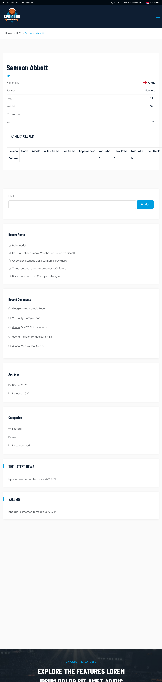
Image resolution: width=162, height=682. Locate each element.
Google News (20, 308)
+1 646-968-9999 (132, 2)
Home (8, 33)
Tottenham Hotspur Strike (36, 336)
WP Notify (17, 318)
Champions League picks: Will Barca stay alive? (39, 260)
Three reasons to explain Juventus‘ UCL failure (39, 268)
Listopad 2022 (20, 393)
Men (14, 437)
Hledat (12, 196)
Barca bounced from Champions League (36, 276)
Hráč (18, 33)
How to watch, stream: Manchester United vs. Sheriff (43, 253)
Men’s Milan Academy (34, 346)
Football (17, 428)
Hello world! (19, 245)
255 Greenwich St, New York (20, 2)
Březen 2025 (19, 385)
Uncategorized (21, 445)
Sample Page (37, 308)
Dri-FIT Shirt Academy (34, 327)
